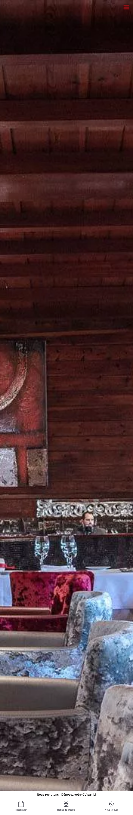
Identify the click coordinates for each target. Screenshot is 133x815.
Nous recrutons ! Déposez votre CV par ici (66, 794)
